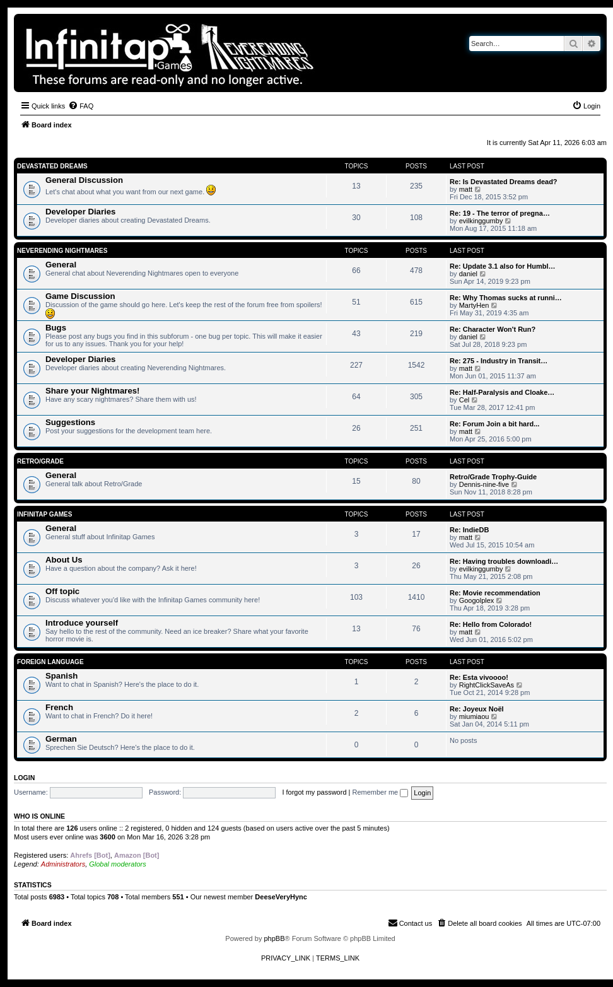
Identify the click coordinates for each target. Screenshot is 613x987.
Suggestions (70, 422)
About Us (64, 559)
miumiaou (474, 716)
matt (465, 189)
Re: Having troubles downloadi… (504, 561)
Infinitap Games (44, 514)
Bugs (55, 327)
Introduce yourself (81, 623)
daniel (468, 273)
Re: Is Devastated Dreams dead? (504, 181)
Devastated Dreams (52, 166)
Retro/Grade (40, 461)
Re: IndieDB (469, 530)
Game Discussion (80, 296)
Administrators (63, 864)
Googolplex (476, 600)
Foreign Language (50, 661)
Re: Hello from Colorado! (491, 624)
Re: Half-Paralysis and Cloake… (502, 392)
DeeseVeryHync (281, 897)
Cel (464, 400)
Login (24, 777)
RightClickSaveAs (486, 685)
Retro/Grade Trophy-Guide (493, 477)
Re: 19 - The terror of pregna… (500, 213)
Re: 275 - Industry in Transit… (498, 361)
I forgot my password (314, 792)
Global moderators (117, 864)
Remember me (380, 792)
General (60, 264)
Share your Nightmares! (92, 390)
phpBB (274, 938)
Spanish (61, 675)
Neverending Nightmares (62, 250)
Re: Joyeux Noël (477, 709)
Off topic (62, 591)
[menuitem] (80, 106)
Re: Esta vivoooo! (479, 677)
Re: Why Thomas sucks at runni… (506, 297)
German (61, 739)
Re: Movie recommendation (495, 593)
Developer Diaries (80, 211)
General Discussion (84, 180)
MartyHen (474, 305)
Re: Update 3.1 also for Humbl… (502, 266)
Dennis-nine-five (484, 484)
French (59, 707)
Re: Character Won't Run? (492, 329)
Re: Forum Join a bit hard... (494, 424)
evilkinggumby (481, 221)
